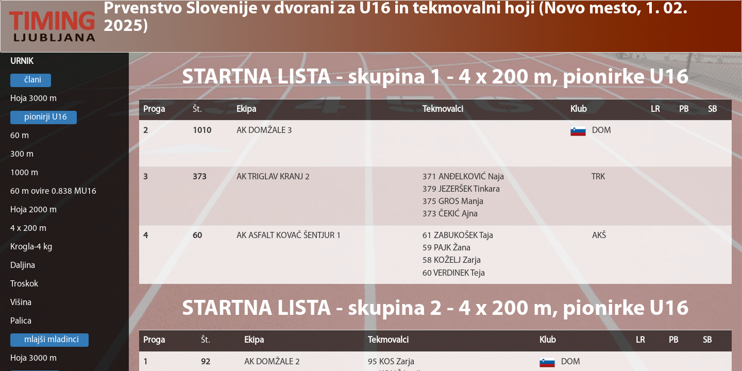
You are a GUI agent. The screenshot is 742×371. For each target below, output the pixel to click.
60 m (19, 135)
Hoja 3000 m (33, 98)
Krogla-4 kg (31, 247)
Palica (20, 321)
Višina (20, 302)
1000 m (24, 172)
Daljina (22, 265)
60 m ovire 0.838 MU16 (53, 191)
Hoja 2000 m (33, 210)
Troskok (24, 284)
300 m (21, 154)
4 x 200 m (28, 228)
